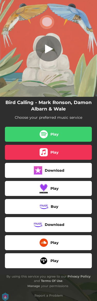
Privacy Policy (79, 276)
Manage (33, 286)
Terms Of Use (52, 281)
